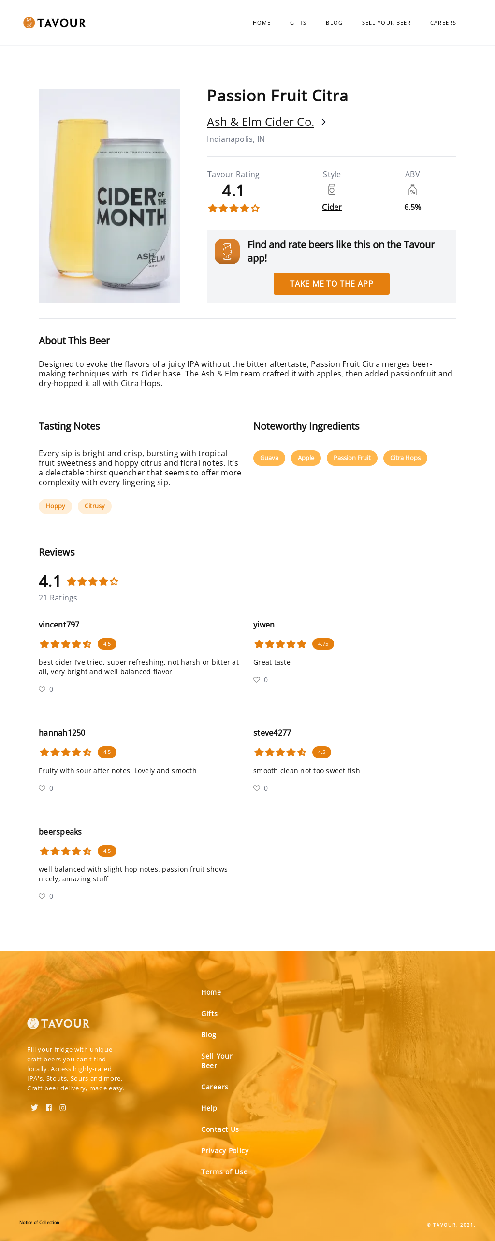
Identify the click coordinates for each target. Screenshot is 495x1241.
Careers (443, 22)
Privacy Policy (225, 1150)
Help (209, 1108)
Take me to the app (331, 284)
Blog (334, 22)
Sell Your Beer (386, 22)
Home (262, 22)
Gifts (298, 22)
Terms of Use (224, 1171)
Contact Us (220, 1129)
